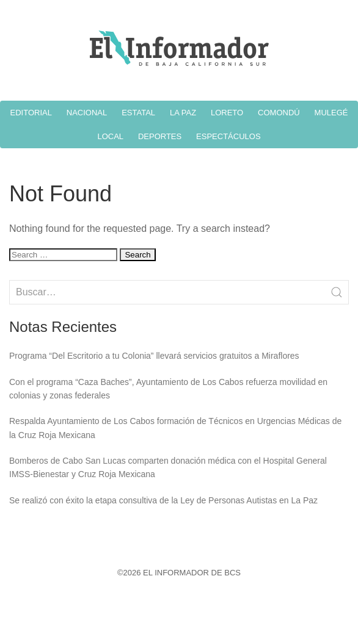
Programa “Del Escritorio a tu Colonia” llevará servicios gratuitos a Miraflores (154, 356)
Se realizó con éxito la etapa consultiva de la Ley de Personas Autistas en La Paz (163, 500)
